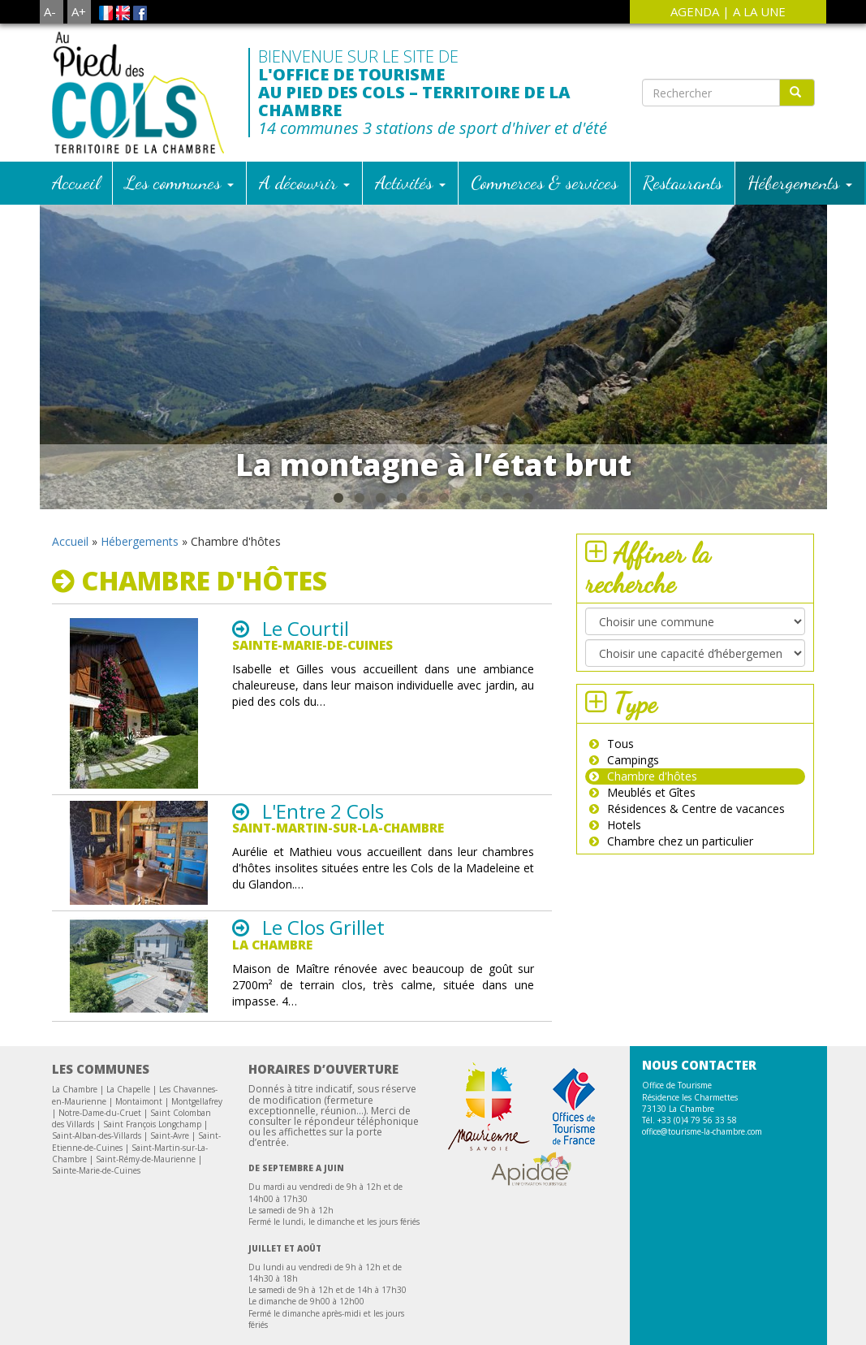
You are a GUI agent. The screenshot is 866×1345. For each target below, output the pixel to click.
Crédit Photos (561, 1319)
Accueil (76, 73)
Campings (633, 650)
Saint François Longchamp (152, 1014)
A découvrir (304, 73)
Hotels (624, 715)
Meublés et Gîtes (651, 682)
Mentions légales (469, 1319)
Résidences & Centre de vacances (696, 699)
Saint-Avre (169, 1025)
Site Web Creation (405, 1331)
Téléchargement (315, 1319)
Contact (391, 1319)
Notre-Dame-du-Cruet (99, 1003)
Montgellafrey (196, 991)
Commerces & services (544, 73)
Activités (410, 73)
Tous (620, 634)
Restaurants (682, 73)
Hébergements (800, 73)
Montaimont (138, 991)
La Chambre (74, 979)
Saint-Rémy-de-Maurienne (146, 1049)
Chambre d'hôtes (652, 666)
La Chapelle (128, 979)
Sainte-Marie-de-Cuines (96, 1060)
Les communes (179, 73)
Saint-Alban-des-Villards (96, 1025)
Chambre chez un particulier (680, 731)
